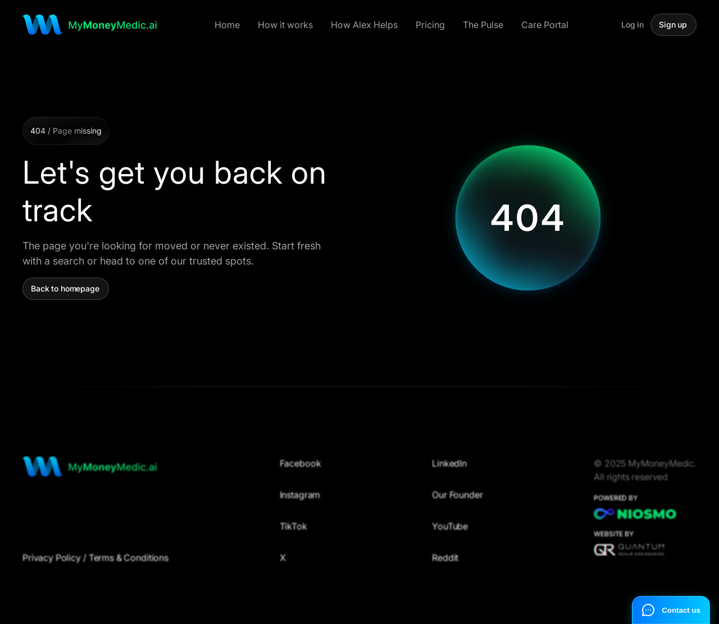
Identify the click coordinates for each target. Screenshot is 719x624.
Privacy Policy (51, 562)
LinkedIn (449, 467)
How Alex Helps (364, 24)
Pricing (430, 24)
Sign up (673, 24)
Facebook (300, 467)
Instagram (300, 499)
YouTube (450, 530)
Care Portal (544, 24)
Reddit (445, 562)
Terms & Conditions (129, 562)
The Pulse (483, 24)
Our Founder (457, 499)
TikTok (293, 530)
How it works (285, 24)
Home (227, 24)
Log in (632, 24)
